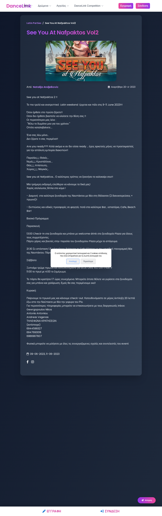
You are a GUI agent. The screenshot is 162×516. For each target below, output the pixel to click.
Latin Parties (34, 23)
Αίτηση (146, 500)
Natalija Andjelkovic (45, 87)
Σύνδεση (110, 511)
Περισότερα (88, 261)
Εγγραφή (51, 511)
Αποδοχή (73, 261)
